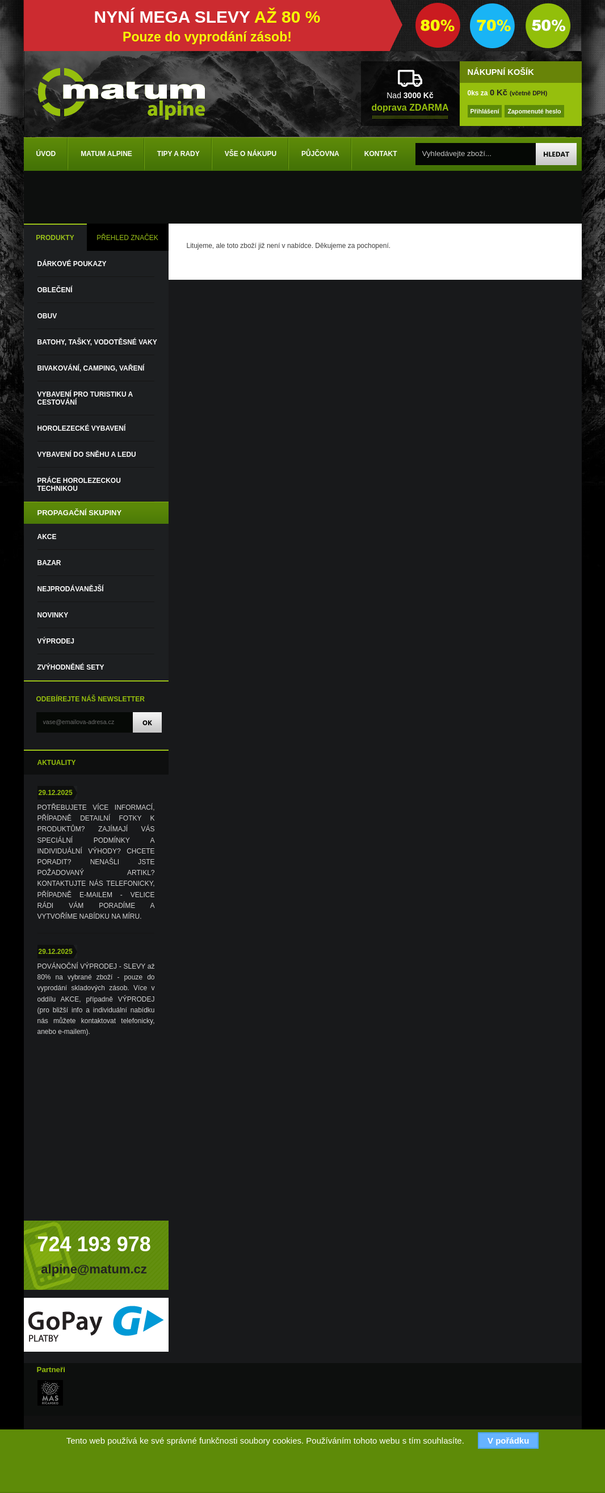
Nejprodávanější (70, 589)
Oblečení (55, 290)
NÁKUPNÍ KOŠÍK (501, 72)
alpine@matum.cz (94, 1269)
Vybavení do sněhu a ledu (86, 455)
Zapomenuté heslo (534, 111)
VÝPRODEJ (55, 641)
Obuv (47, 316)
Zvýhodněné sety (70, 667)
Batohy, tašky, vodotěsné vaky (97, 342)
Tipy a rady (178, 154)
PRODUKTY (55, 238)
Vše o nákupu (250, 154)
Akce (47, 537)
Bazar (49, 563)
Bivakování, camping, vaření (91, 368)
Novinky (53, 615)
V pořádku (508, 1440)
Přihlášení (484, 111)
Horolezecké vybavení (81, 428)
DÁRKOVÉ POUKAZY (72, 264)
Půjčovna (320, 154)
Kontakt (380, 154)
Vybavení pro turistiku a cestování (85, 398)
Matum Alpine (106, 154)
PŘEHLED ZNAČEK (127, 238)
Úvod (46, 154)
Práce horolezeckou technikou (79, 485)
